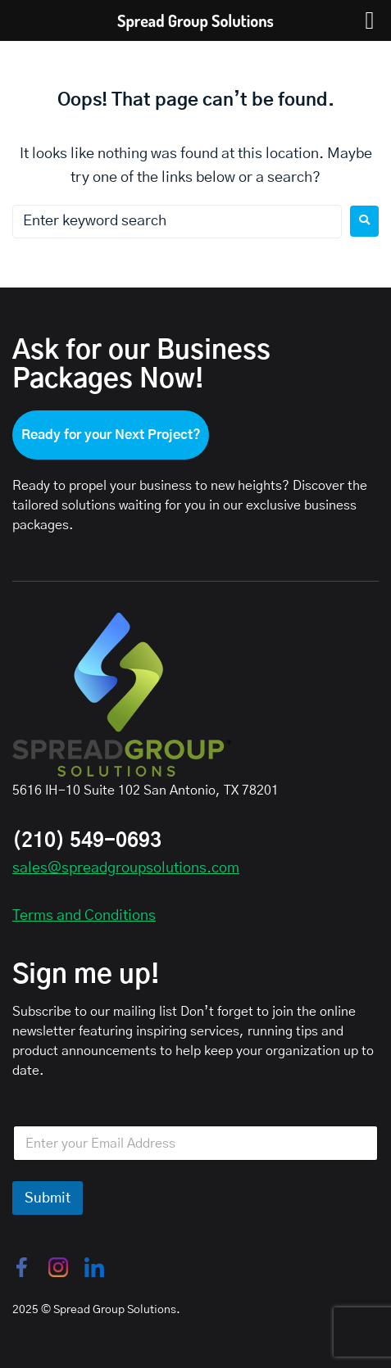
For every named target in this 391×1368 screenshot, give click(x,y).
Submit (47, 1198)
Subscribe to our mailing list (94, 1011)
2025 (25, 1310)
